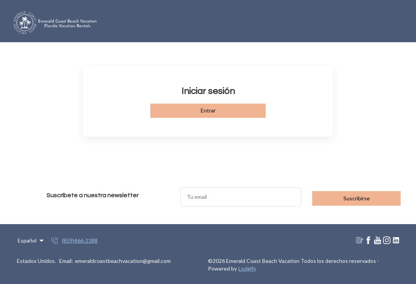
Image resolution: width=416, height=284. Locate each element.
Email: (66, 261)
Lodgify (247, 268)
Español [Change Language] (31, 240)
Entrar (208, 110)
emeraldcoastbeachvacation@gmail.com (123, 261)
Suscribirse (356, 198)
